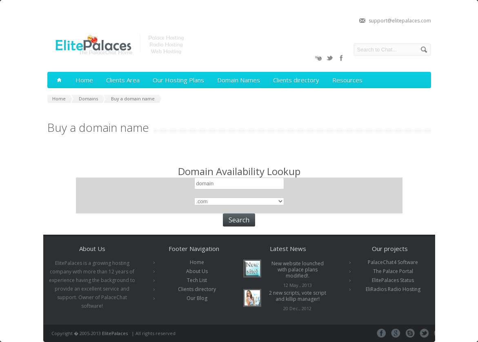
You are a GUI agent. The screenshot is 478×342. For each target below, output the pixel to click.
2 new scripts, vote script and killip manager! (297, 295)
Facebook (341, 58)
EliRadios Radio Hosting (393, 289)
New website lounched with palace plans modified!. (297, 269)
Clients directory (296, 80)
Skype (410, 333)
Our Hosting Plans (178, 80)
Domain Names (238, 80)
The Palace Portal (393, 271)
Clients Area (123, 80)
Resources (347, 80)
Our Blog (197, 298)
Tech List (197, 280)
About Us (197, 271)
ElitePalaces (115, 333)
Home (84, 80)
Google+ (395, 333)
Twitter (330, 58)
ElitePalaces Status (393, 280)
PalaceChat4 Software (393, 262)
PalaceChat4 (318, 58)
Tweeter (424, 333)
